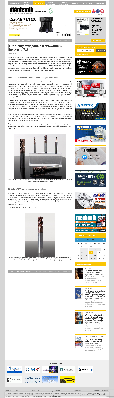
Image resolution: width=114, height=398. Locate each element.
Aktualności (39, 3)
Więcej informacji (83, 54)
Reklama (75, 3)
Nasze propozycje (84, 264)
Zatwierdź (101, 50)
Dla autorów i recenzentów (63, 3)
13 (86, 252)
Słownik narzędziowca (50, 3)
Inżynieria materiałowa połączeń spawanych (94, 340)
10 (104, 249)
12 (82, 252)
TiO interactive (105, 390)
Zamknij (102, 394)
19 (82, 255)
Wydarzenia (37, 40)
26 (82, 258)
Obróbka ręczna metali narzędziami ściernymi (94, 272)
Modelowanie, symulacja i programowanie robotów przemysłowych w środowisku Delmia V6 (95, 294)
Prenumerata (100, 3)
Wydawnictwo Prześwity (92, 323)
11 (78, 252)
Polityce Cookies (56, 396)
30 (91, 246)
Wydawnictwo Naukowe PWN (94, 275)
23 (99, 255)
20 (86, 255)
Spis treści (96, 26)
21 (91, 255)
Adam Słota (88, 289)
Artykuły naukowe (27, 3)
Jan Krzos (88, 268)
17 (104, 252)
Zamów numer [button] (97, 40)
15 (95, 252)
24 (104, 255)
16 (99, 252)
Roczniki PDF (97, 30)
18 (78, 255)
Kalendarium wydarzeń (86, 235)
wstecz (12, 40)
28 (82, 246)
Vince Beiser (89, 313)
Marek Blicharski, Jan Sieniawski (95, 337)
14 (91, 252)
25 (78, 258)
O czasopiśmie (87, 3)
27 (78, 246)
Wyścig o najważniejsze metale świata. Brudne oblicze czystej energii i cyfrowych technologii (94, 318)
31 (104, 258)
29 (86, 246)
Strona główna (14, 3)
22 (95, 255)
